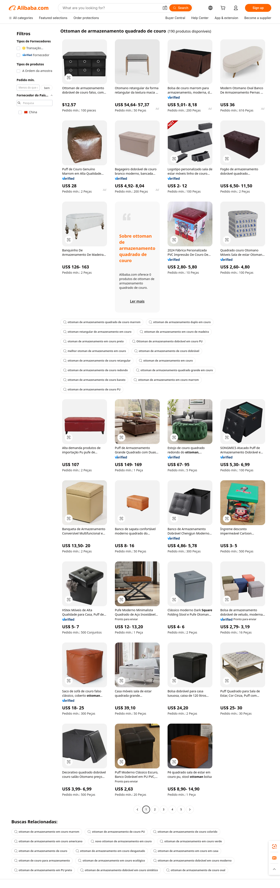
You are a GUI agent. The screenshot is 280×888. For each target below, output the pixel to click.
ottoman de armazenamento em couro (166, 360)
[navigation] (33, 420)
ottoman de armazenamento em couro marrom (166, 380)
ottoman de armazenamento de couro (40, 851)
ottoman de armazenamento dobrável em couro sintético (119, 870)
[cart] (223, 8)
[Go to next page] (190, 809)
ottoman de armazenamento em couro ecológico (111, 860)
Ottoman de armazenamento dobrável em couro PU (167, 341)
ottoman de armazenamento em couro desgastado (110, 851)
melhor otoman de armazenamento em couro (94, 351)
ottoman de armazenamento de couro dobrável (166, 351)
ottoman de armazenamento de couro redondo (95, 370)
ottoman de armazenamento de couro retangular (97, 360)
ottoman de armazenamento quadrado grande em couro (174, 370)
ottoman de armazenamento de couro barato (94, 380)
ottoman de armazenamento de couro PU (92, 389)
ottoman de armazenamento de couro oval (195, 870)
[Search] (180, 7)
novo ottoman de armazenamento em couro (121, 841)
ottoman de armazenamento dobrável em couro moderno (192, 860)
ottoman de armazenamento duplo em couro (180, 322)
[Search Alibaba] (111, 7)
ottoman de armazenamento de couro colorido (185, 832)
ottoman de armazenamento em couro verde (191, 841)
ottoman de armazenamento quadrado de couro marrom (101, 322)
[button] (165, 7)
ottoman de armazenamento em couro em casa (185, 851)
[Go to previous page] (137, 809)
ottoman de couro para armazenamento (42, 860)
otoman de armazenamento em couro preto (93, 341)
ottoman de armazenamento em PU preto (43, 870)
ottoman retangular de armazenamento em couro (97, 332)
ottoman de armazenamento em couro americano (48, 841)
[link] (274, 846)
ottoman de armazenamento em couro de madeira (174, 332)
